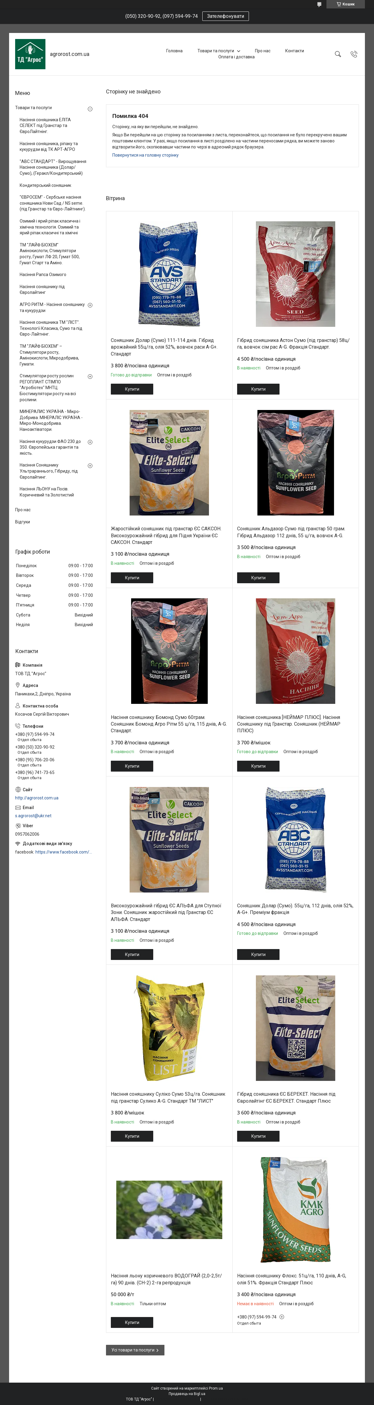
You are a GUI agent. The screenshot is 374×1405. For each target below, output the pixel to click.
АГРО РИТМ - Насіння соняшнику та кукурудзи (52, 307)
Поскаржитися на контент (177, 1399)
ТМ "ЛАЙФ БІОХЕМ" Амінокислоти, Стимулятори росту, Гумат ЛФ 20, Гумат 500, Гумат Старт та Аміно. (50, 253)
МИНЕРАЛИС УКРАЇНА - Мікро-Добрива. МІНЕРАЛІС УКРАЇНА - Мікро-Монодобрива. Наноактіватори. (51, 420)
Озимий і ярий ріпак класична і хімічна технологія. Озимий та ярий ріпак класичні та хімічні (50, 227)
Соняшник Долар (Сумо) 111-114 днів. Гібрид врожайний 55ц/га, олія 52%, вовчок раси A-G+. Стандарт (164, 347)
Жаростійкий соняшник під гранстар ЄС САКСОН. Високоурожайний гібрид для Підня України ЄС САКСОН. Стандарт (166, 535)
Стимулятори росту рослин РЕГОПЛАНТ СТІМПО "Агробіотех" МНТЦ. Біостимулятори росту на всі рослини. (48, 387)
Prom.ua (216, 1388)
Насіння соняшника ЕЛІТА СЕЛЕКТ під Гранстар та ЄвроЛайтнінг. (45, 125)
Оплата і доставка (236, 56)
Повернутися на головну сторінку (145, 155)
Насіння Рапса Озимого (43, 274)
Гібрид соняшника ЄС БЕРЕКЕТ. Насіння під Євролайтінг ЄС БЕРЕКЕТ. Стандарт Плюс (286, 1097)
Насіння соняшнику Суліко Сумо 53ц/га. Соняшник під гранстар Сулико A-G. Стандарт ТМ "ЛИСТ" (168, 1097)
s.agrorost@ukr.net (33, 815)
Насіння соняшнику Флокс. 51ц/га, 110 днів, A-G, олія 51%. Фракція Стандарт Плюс (291, 1279)
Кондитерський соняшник (45, 185)
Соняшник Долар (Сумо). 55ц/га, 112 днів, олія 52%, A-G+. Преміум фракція (295, 909)
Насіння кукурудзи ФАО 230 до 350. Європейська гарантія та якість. (50, 447)
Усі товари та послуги (132, 1350)
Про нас (262, 50)
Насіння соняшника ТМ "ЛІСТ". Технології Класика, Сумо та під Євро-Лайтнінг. (51, 328)
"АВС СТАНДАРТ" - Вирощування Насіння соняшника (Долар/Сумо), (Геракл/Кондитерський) (53, 167)
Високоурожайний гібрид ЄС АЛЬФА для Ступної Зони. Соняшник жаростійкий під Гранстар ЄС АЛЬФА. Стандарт (166, 912)
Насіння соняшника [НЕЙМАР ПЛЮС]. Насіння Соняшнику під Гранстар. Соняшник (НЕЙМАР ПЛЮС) (288, 724)
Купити (132, 389)
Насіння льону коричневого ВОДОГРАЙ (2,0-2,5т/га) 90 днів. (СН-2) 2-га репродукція (166, 1279)
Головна (174, 50)
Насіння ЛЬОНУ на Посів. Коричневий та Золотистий (47, 491)
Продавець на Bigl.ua (187, 1394)
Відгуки (22, 521)
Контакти (294, 50)
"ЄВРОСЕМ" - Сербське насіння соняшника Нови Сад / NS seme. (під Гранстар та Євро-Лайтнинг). (53, 203)
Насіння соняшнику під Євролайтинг (42, 289)
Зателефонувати (225, 16)
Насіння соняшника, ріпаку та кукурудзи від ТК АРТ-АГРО (49, 146)
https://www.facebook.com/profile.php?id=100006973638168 (64, 852)
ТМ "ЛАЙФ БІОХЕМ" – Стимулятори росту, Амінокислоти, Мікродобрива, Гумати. (49, 355)
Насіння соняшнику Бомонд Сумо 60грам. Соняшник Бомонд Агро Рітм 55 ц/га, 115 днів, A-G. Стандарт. (169, 724)
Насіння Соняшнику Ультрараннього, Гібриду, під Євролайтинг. (49, 471)
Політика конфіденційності (225, 1399)
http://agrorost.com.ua (36, 797)
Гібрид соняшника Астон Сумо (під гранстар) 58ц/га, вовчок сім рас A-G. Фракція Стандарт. (293, 343)
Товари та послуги (215, 50)
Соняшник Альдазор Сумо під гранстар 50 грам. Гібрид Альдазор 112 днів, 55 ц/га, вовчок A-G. (291, 532)
